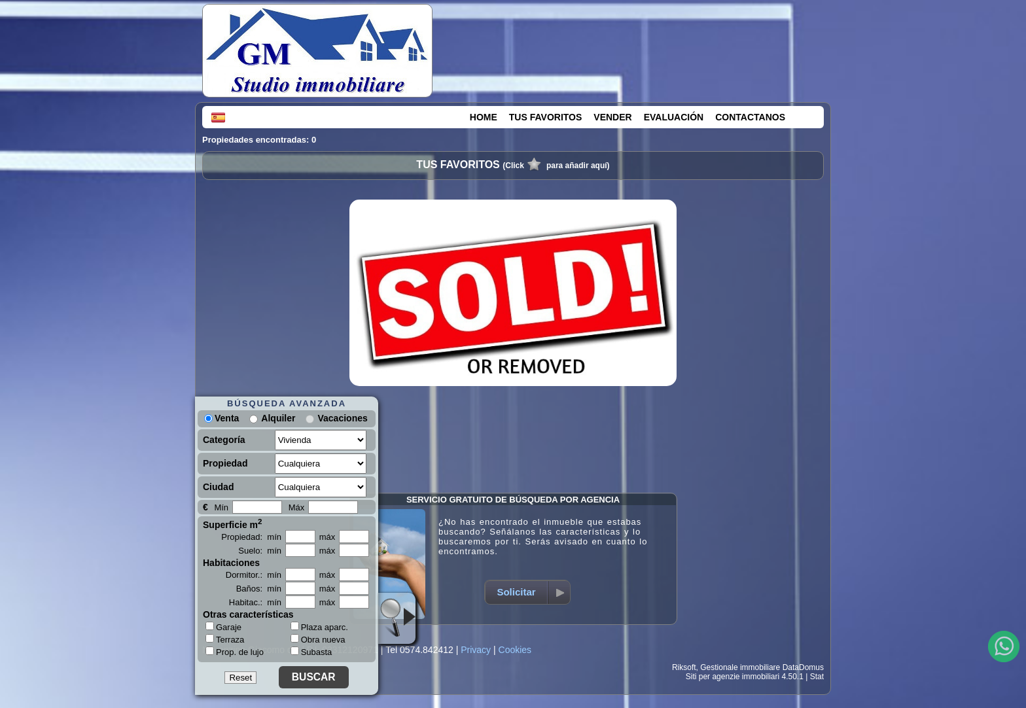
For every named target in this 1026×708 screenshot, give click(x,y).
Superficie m (232, 523)
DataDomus (803, 667)
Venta (221, 418)
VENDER (612, 117)
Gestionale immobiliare (740, 667)
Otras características (248, 614)
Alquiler (278, 418)
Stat (817, 676)
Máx (297, 507)
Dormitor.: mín (253, 575)
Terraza (224, 639)
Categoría (224, 439)
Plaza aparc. (319, 627)
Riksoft (684, 667)
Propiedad (225, 463)
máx (327, 537)
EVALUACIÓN (674, 117)
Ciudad (218, 487)
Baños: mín (258, 588)
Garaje (223, 627)
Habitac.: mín (255, 602)
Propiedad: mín (251, 537)
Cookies (515, 650)
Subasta (311, 652)
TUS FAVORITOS (545, 117)
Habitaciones (231, 563)
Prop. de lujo (234, 651)
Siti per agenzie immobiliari (732, 676)
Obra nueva (318, 640)
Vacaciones (342, 418)
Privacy (476, 650)
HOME (483, 117)
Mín (221, 507)
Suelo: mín (259, 551)
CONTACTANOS (750, 117)
